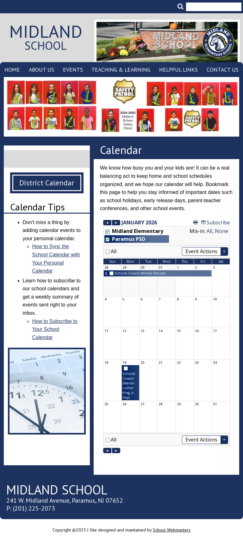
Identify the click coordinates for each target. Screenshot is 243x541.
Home (12, 69)
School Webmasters (171, 530)
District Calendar (46, 183)
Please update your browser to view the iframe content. (166, 336)
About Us (41, 69)
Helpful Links (178, 69)
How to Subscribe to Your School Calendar (55, 329)
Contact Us (223, 69)
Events (73, 69)
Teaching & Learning (120, 69)
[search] (212, 3)
